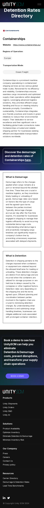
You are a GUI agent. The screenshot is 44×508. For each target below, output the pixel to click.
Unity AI (6, 415)
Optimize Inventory (11, 432)
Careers (6, 457)
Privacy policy (9, 464)
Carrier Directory (10, 478)
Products (7, 398)
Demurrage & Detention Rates (16, 482)
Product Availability (11, 428)
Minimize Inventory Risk (13, 440)
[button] (39, 4)
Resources (8, 473)
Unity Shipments (10, 403)
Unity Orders (8, 407)
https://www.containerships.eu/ (27, 45)
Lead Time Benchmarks (13, 486)
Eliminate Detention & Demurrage (17, 436)
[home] (13, 4)
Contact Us (8, 461)
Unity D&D (7, 411)
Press (5, 453)
